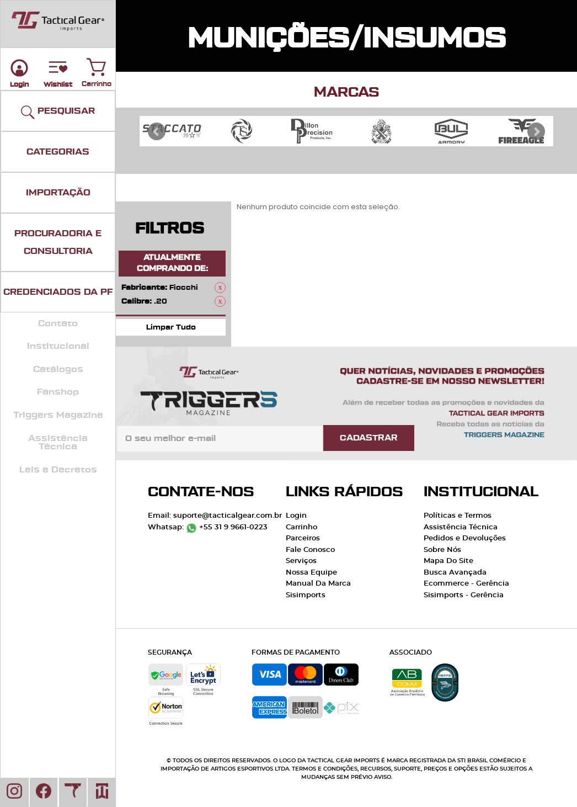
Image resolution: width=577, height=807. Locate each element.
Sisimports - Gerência (464, 595)
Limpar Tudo (171, 327)
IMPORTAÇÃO (58, 192)
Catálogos (58, 369)
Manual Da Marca (318, 583)
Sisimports (305, 595)
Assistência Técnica (58, 443)
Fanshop (58, 391)
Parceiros (303, 538)
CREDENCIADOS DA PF (58, 292)
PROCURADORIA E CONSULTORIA (57, 242)
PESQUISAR (58, 112)
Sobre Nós (442, 550)
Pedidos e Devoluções (465, 538)
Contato (58, 323)
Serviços (301, 561)
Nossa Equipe (311, 572)
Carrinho (96, 65)
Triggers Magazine (58, 415)
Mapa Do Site (448, 561)
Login (296, 515)
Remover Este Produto (220, 287)
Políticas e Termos (457, 515)
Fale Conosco (310, 550)
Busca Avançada (455, 572)
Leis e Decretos (58, 469)
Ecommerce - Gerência (466, 583)
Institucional (58, 346)
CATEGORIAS (57, 151)
